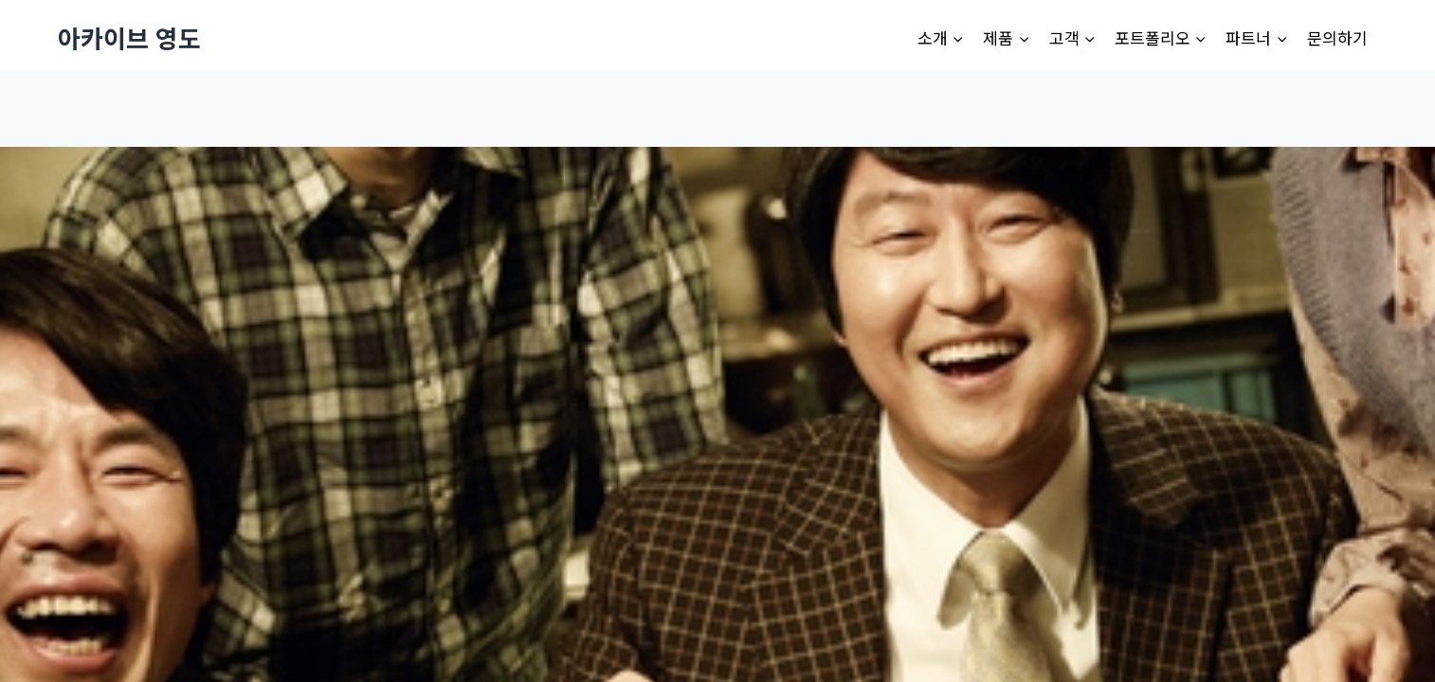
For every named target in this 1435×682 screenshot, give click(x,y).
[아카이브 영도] (129, 37)
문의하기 (1337, 37)
